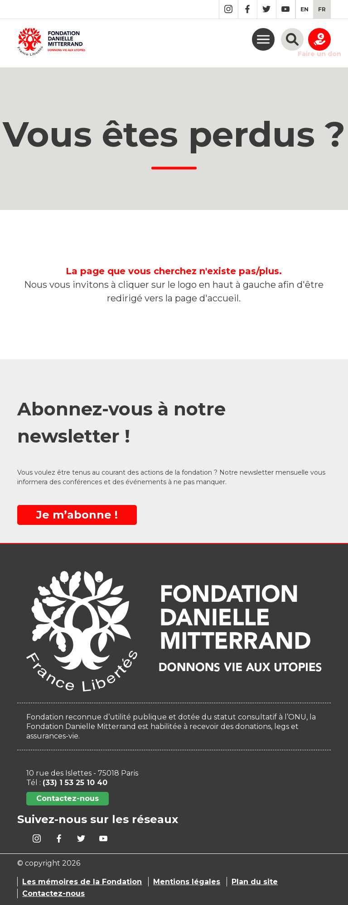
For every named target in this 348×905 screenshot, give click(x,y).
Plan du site (255, 881)
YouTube (285, 9)
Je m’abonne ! (77, 514)
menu (263, 39)
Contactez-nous (67, 798)
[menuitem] (304, 9)
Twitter (266, 9)
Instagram (228, 9)
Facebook (247, 9)
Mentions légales (186, 881)
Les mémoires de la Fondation (82, 881)
